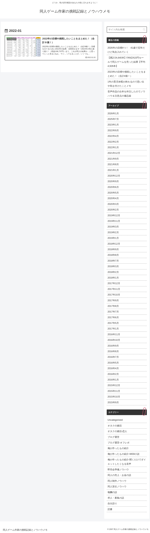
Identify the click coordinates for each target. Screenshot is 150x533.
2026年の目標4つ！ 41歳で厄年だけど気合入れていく (126, 49)
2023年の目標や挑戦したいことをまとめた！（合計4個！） (127, 74)
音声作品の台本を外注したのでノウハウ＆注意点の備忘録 (126, 93)
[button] (144, 29)
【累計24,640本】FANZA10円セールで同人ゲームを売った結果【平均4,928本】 (126, 62)
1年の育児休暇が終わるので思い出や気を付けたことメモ (126, 83)
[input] (127, 30)
